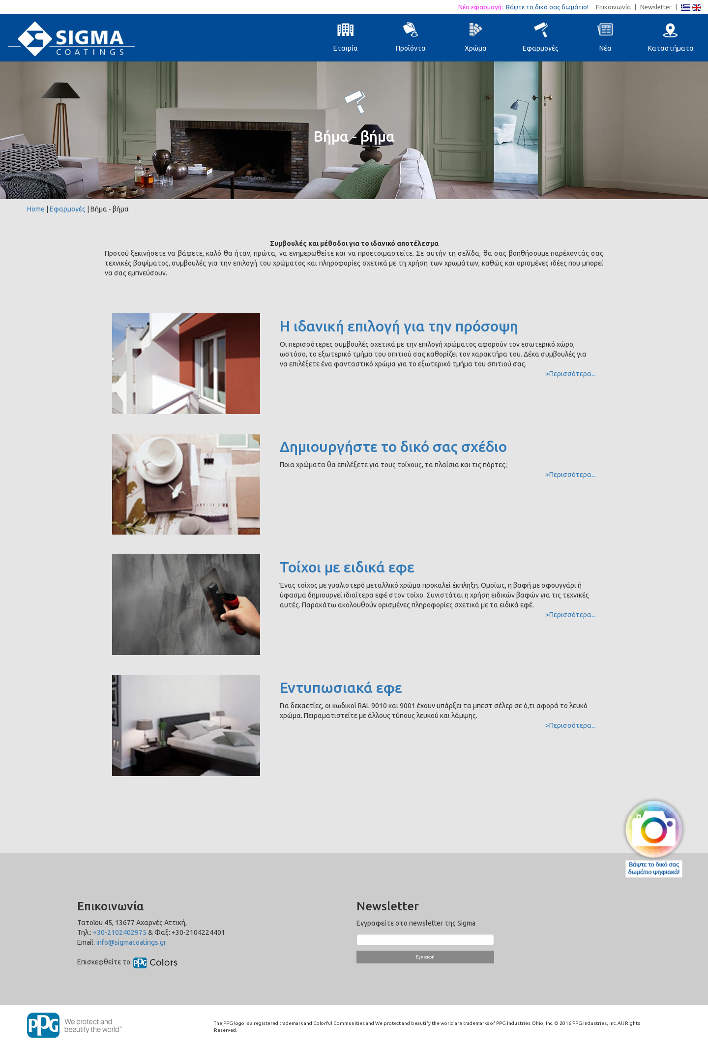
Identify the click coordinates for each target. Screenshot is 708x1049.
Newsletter (656, 6)
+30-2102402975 (120, 932)
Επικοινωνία (613, 6)
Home (36, 209)
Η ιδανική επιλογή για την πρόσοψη (399, 326)
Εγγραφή (425, 957)
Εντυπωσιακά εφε (341, 687)
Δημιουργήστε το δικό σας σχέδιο (393, 446)
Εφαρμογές (68, 209)
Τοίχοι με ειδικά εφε (347, 567)
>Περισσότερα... (570, 374)
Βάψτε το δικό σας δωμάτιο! (550, 6)
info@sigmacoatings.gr (131, 942)
